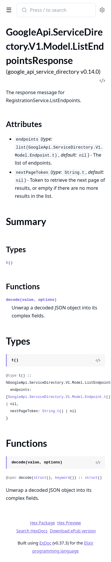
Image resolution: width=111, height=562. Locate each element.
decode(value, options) (31, 300)
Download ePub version (73, 531)
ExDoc (45, 543)
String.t (50, 411)
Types (16, 249)
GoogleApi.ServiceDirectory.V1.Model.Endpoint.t (57, 397)
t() (9, 263)
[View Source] (98, 360)
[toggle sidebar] (7, 9)
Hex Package (42, 523)
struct (40, 478)
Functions (23, 286)
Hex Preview (69, 523)
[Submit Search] (24, 11)
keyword (62, 478)
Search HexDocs (31, 531)
